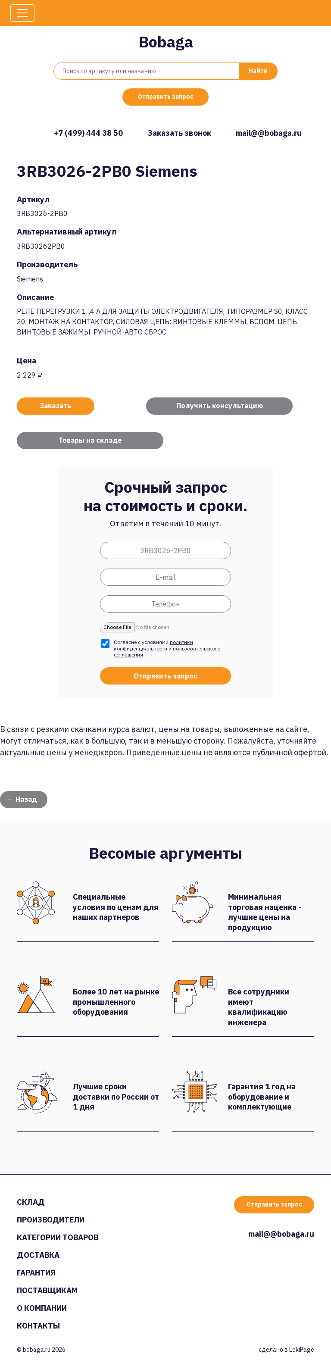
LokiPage (301, 1350)
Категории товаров (57, 1237)
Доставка (38, 1255)
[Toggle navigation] (22, 13)
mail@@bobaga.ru (269, 133)
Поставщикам (47, 1290)
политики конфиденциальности (153, 645)
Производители (50, 1220)
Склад (31, 1202)
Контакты (38, 1326)
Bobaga (165, 41)
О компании (42, 1308)
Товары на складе (90, 440)
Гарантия (36, 1273)
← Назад (22, 799)
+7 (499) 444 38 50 (88, 133)
